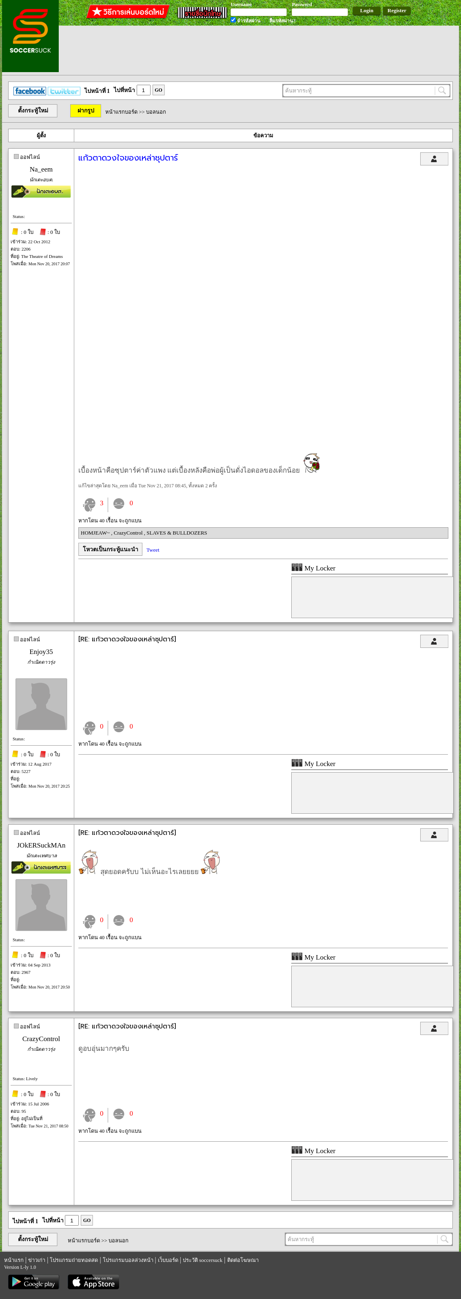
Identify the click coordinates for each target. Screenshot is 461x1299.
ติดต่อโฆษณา (243, 1260)
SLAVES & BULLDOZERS (176, 533)
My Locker (313, 568)
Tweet (153, 550)
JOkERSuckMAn (41, 845)
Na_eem (41, 169)
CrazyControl (129, 533)
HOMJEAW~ (96, 533)
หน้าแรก (14, 1260)
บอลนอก (156, 112)
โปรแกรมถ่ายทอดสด (74, 1260)
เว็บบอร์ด (168, 1260)
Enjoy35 (41, 652)
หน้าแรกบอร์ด (121, 112)
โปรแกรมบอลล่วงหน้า (128, 1260)
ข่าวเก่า (36, 1260)
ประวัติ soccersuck (202, 1260)
